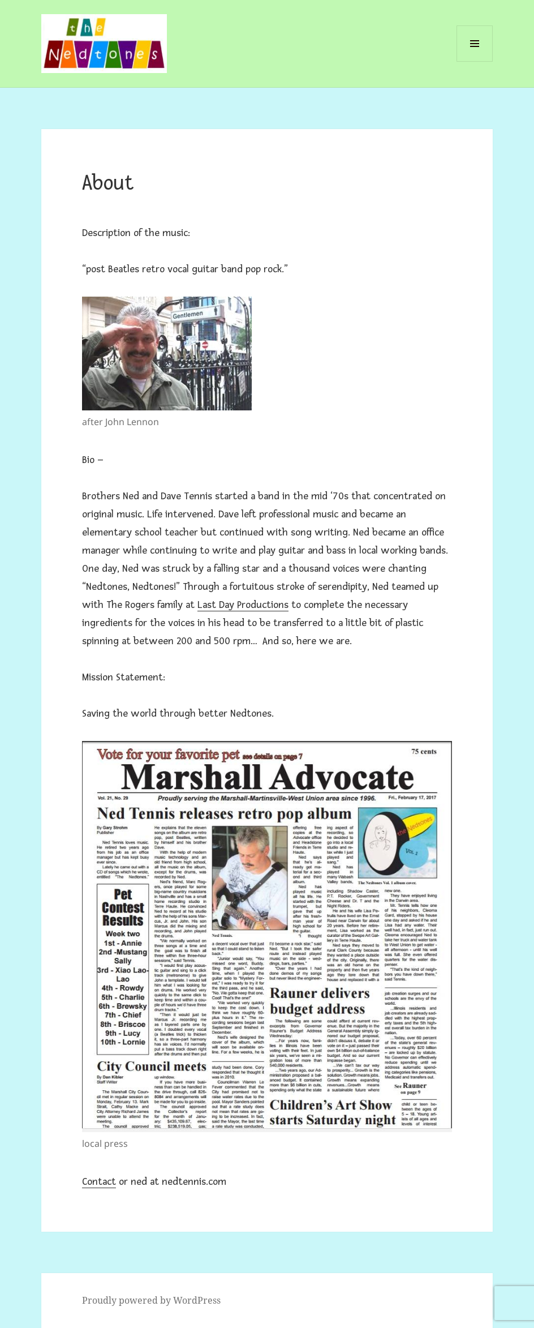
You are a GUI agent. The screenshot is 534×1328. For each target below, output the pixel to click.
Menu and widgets (475, 61)
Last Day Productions (242, 604)
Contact (99, 1181)
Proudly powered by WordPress (151, 1300)
